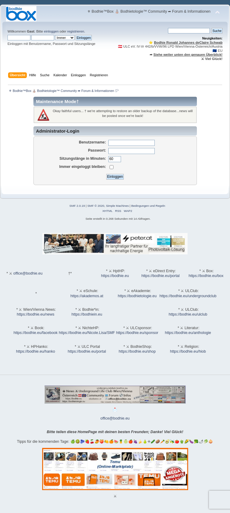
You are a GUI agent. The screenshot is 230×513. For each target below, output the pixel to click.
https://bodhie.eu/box (205, 276)
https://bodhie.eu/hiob (188, 351)
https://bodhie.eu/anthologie (188, 333)
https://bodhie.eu (115, 276)
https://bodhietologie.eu (137, 296)
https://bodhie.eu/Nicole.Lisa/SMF (87, 333)
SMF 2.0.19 (77, 205)
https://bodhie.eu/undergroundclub (188, 296)
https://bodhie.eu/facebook (36, 333)
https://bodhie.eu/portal (160, 276)
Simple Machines (117, 205)
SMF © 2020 (95, 205)
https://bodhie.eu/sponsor (137, 333)
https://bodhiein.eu (87, 314)
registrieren (75, 31)
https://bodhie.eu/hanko (35, 351)
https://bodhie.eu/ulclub (188, 314)
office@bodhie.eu (27, 273)
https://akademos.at (86, 296)
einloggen (51, 31)
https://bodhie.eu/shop (137, 351)
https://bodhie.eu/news (35, 314)
